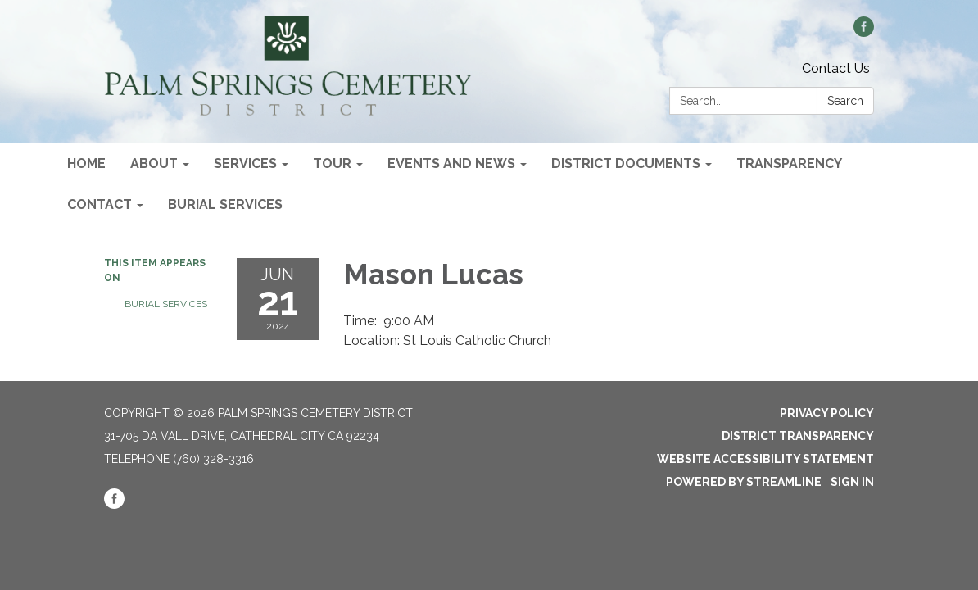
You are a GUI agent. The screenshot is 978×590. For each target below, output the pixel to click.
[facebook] (863, 32)
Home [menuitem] (86, 163)
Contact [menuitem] (99, 204)
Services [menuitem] (245, 163)
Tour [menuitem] (332, 163)
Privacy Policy (827, 413)
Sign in (852, 481)
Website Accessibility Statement (765, 458)
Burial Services (166, 304)
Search (845, 100)
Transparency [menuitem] (789, 163)
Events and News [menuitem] (451, 163)
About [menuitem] (154, 163)
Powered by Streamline (744, 481)
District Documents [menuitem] (625, 163)
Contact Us (836, 68)
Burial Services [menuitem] (225, 204)
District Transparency (798, 435)
